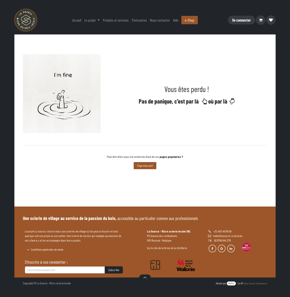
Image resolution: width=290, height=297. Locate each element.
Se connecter (241, 20)
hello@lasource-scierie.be (225, 236)
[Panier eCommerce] (260, 20)
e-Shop (189, 20)
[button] (145, 277)
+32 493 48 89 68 (222, 231)
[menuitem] (77, 20)
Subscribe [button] (113, 270)
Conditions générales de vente (47, 249)
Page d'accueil (145, 165)
